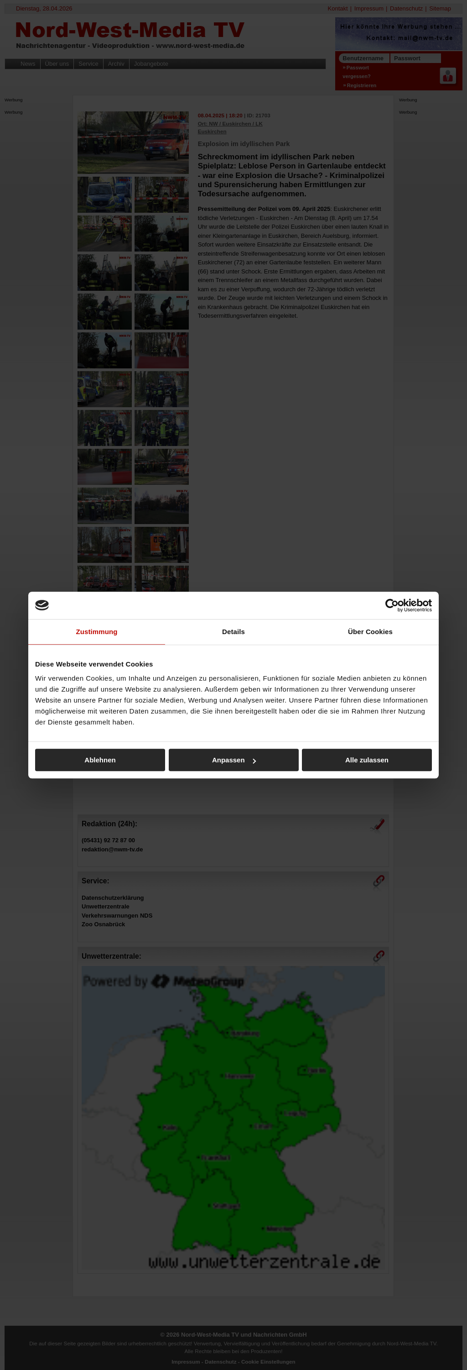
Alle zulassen (367, 760)
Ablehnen (99, 760)
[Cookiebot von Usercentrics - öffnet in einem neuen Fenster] (392, 605)
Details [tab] (233, 631)
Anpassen (234, 760)
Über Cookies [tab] (370, 631)
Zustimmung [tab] (97, 631)
